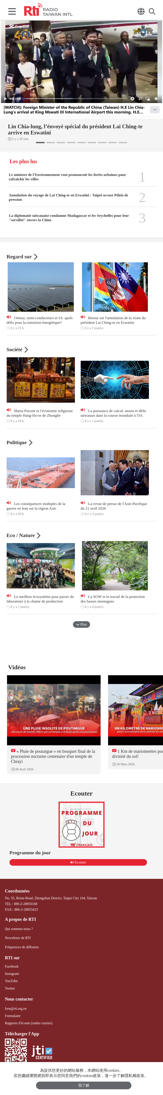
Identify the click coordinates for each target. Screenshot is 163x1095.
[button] (40, 142)
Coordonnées (17, 891)
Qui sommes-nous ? (19, 929)
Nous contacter (19, 998)
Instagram (12, 974)
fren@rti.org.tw (16, 1008)
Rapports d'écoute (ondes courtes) (29, 1023)
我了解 (83, 1085)
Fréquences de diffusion (21, 947)
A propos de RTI (20, 919)
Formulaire (12, 1016)
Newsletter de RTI (18, 938)
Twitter (10, 988)
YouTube (11, 981)
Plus (81, 624)
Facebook (11, 966)
